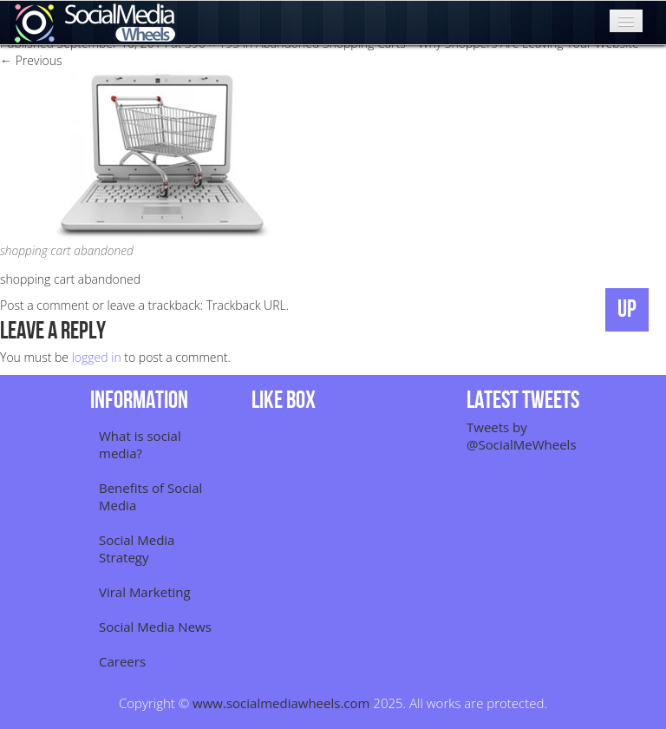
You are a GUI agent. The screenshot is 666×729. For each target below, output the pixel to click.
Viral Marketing (145, 592)
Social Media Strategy (136, 548)
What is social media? (140, 444)
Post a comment (44, 305)
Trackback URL (246, 305)
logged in (96, 357)
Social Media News (155, 626)
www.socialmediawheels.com (281, 703)
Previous (31, 60)
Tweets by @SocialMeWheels (522, 435)
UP (627, 309)
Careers (122, 661)
